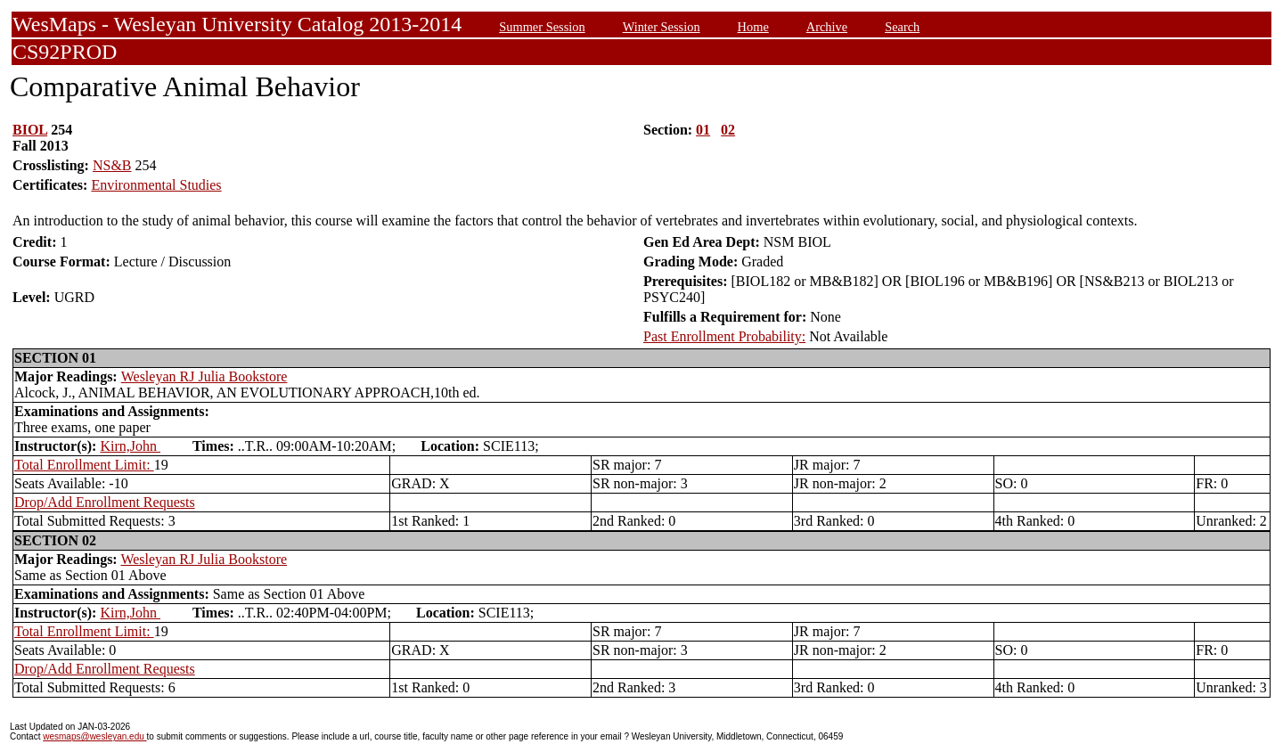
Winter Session (661, 27)
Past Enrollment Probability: (724, 336)
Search (902, 27)
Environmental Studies (156, 184)
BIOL (29, 129)
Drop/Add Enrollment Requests (104, 502)
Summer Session (541, 27)
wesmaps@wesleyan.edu (94, 736)
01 (703, 129)
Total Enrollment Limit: (84, 464)
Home (753, 27)
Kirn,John (130, 446)
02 (728, 129)
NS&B (112, 165)
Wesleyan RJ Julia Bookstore (204, 376)
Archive (826, 27)
